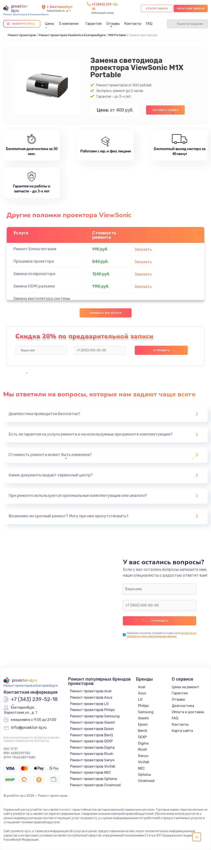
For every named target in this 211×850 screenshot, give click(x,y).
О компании (69, 24)
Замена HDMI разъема (34, 286)
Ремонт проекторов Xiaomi (92, 722)
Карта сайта (182, 731)
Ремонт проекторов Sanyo (92, 760)
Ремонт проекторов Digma (92, 747)
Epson (143, 724)
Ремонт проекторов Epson (92, 729)
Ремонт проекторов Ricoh (91, 754)
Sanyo (143, 756)
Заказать (143, 249)
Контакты (132, 24)
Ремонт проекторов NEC (90, 772)
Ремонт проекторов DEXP (91, 741)
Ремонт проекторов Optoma (93, 779)
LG (140, 699)
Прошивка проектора (33, 261)
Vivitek (143, 762)
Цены (49, 24)
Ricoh (142, 749)
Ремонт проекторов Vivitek (92, 766)
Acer (142, 687)
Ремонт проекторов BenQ (91, 735)
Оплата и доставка (188, 712)
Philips (143, 706)
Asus (142, 693)
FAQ (149, 24)
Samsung (145, 712)
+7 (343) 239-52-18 (34, 699)
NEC (141, 768)
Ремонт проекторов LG (89, 704)
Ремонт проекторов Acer (91, 691)
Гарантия (94, 24)
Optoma (144, 775)
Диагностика (183, 706)
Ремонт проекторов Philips (92, 710)
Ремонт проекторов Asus (91, 697)
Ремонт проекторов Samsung (95, 716)
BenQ (142, 731)
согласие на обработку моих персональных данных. (161, 634)
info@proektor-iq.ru (28, 728)
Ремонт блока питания (34, 249)
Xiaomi (143, 718)
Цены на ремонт (185, 687)
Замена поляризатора (34, 273)
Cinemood (146, 781)
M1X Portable (117, 35)
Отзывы (113, 24)
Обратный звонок (190, 8)
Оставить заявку (165, 110)
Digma (143, 743)
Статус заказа (157, 8)
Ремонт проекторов (22, 35)
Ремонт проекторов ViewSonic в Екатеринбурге (72, 35)
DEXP (142, 737)
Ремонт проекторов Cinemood (95, 785)
